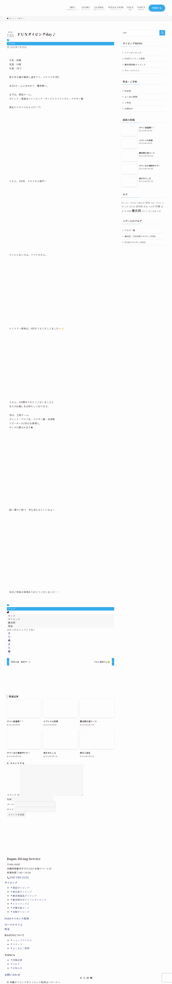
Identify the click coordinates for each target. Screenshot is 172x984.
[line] (91, 978)
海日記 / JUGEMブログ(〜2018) (140, 236)
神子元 (145, 211)
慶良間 (11, 622)
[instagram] (88, 978)
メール (10, 804)
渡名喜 (132, 206)
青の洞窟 (152, 211)
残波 (153, 202)
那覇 (129, 211)
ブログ (11, 43)
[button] (9, 633)
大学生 (158, 202)
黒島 (10, 626)
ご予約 (128, 102)
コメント (13, 794)
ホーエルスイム (14, 924)
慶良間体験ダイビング (135, 64)
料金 (7, 929)
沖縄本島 (141, 202)
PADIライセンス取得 (135, 58)
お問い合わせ (12, 974)
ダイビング (14, 619)
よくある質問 (131, 96)
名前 (9, 799)
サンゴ (11, 615)
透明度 (139, 206)
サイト (10, 809)
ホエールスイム (132, 70)
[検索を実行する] (162, 32)
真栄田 (133, 202)
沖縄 (157, 206)
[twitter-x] (84, 978)
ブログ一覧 (130, 230)
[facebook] (81, 978)
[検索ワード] (143, 32)
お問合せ (129, 108)
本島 (159, 211)
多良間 (151, 206)
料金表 (128, 90)
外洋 (126, 206)
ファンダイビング (133, 52)
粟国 (147, 202)
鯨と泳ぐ (125, 202)
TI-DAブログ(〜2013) (135, 242)
